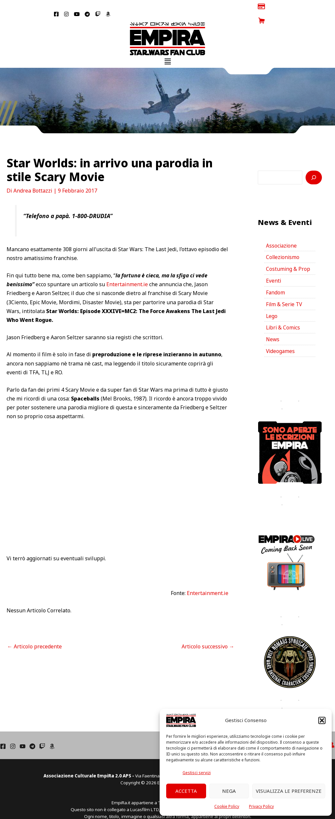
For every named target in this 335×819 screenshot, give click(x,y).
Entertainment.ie (127, 270)
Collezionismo (283, 244)
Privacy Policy (261, 806)
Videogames (281, 340)
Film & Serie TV (285, 292)
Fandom (275, 280)
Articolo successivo (208, 632)
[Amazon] (52, 736)
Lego (272, 304)
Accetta (186, 791)
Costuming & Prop (288, 256)
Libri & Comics (283, 316)
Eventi (273, 268)
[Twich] (42, 736)
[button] (322, 720)
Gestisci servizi (197, 772)
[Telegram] (32, 736)
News (273, 328)
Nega (229, 791)
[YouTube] (23, 736)
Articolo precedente (34, 632)
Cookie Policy (226, 806)
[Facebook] (3, 736)
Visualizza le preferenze (289, 791)
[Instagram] (13, 736)
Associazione (282, 231)
